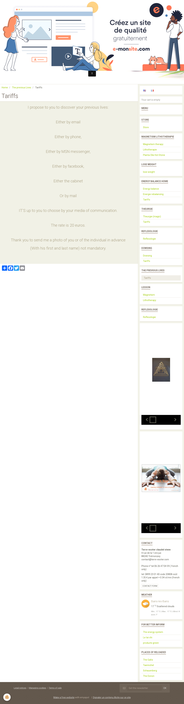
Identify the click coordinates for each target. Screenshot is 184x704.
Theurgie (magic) (152, 216)
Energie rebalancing (153, 194)
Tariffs (146, 199)
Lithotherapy (149, 300)
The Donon (148, 676)
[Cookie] (7, 697)
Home (5, 87)
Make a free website (64, 697)
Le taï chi (147, 637)
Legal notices (20, 688)
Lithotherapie (150, 149)
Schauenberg (150, 670)
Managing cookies (37, 688)
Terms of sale (55, 688)
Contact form (149, 586)
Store (146, 127)
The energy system (153, 632)
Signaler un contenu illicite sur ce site (112, 697)
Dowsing (147, 255)
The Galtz (148, 659)
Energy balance (151, 188)
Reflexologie (149, 238)
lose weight (149, 172)
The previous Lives (21, 87)
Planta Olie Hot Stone (154, 155)
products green (151, 643)
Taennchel (148, 665)
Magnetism (149, 294)
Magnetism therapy (153, 144)
